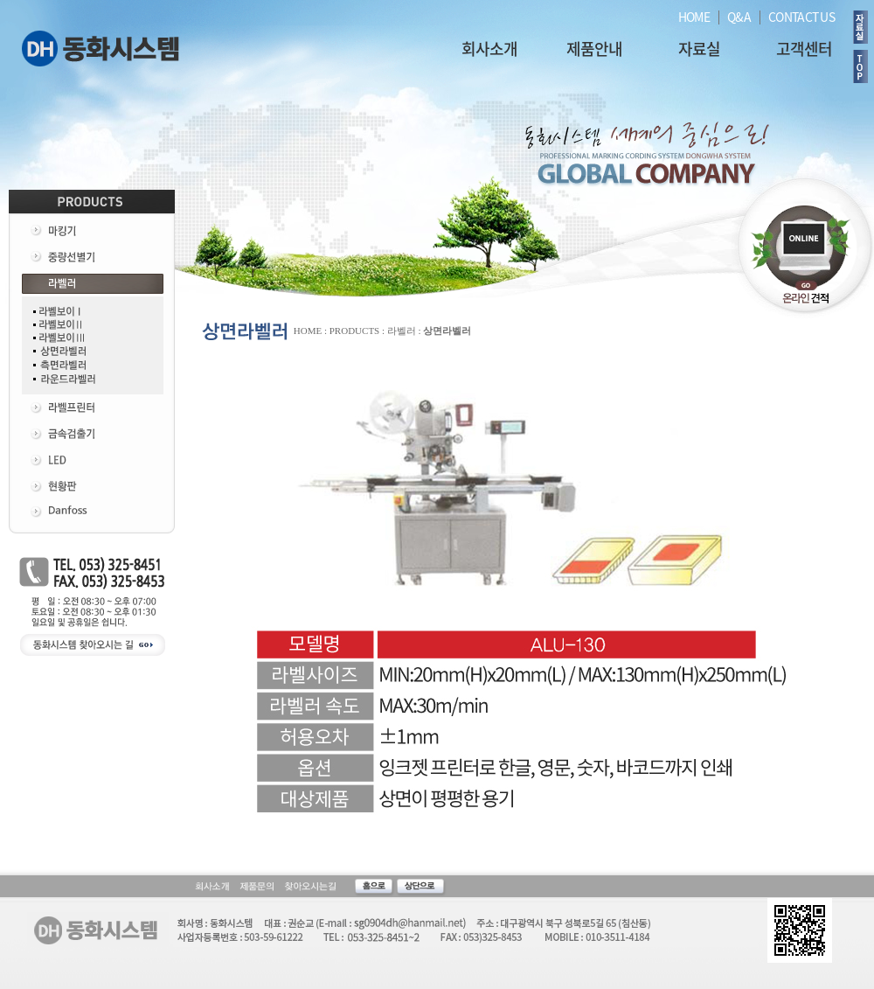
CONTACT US (801, 16)
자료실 (699, 48)
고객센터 (804, 48)
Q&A (739, 16)
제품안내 (594, 48)
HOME (694, 16)
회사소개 (489, 48)
